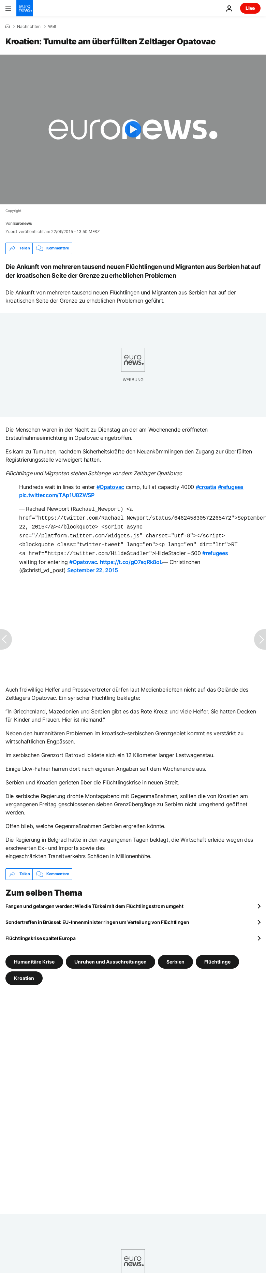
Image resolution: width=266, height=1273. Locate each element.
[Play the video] (133, 129)
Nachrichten (29, 27)
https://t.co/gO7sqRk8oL (131, 557)
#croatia (206, 486)
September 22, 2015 (92, 566)
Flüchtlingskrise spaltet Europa (40, 934)
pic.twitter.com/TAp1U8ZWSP (56, 495)
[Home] (7, 26)
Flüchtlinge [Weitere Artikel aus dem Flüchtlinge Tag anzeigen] (217, 957)
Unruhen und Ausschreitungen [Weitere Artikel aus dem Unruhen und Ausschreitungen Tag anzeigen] (110, 957)
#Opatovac (110, 486)
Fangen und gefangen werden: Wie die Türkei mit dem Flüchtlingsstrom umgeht (94, 902)
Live (250, 8)
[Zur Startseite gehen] (24, 8)
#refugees (230, 486)
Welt (52, 27)
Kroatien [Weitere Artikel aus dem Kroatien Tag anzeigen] (24, 974)
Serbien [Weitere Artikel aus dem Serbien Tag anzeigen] (175, 957)
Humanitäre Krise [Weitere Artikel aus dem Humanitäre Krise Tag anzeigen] (34, 957)
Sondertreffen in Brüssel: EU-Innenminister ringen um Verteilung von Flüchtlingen (97, 918)
